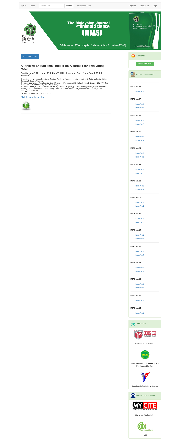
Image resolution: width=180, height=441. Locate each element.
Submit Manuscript (145, 64)
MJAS (24, 5)
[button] (155, 6)
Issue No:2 (140, 108)
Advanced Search (84, 6)
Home (33, 5)
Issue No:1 (140, 91)
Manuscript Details (30, 57)
